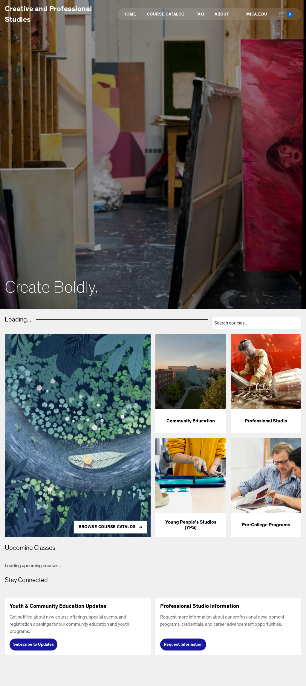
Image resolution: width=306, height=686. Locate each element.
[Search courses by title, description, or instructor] (256, 323)
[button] (190, 383)
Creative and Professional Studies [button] (48, 14)
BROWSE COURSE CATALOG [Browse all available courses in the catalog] (107, 527)
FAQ (199, 14)
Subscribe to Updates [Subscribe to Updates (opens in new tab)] (33, 644)
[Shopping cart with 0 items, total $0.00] (287, 14)
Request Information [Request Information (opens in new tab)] (183, 644)
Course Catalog (166, 14)
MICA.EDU (256, 14)
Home (129, 14)
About (222, 14)
